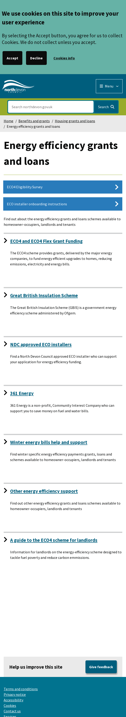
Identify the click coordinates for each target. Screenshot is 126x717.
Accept (12, 58)
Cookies (10, 705)
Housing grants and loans (75, 121)
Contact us (12, 711)
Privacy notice (15, 694)
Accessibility (13, 700)
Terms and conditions (21, 689)
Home (8, 121)
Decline (36, 58)
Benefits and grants (34, 121)
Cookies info (64, 58)
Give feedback (101, 667)
